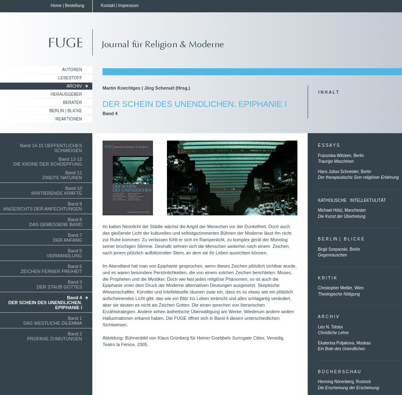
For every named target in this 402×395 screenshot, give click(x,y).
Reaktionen (68, 119)
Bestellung (74, 5)
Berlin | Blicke (65, 111)
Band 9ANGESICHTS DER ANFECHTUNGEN (42, 206)
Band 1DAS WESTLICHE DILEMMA (52, 321)
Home (56, 5)
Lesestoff (70, 78)
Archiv (74, 86)
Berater (72, 102)
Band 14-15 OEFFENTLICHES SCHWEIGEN (51, 148)
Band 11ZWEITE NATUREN (62, 175)
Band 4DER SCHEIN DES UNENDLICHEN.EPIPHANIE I (45, 302)
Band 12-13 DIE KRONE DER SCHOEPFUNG (48, 161)
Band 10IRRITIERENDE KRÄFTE (56, 191)
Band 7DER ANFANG (67, 238)
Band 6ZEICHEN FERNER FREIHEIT (51, 269)
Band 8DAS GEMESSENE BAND (55, 222)
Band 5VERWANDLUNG (64, 253)
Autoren (72, 69)
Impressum (128, 5)
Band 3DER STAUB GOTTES (59, 284)
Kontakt (108, 5)
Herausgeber (66, 94)
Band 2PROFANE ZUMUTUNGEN (54, 336)
